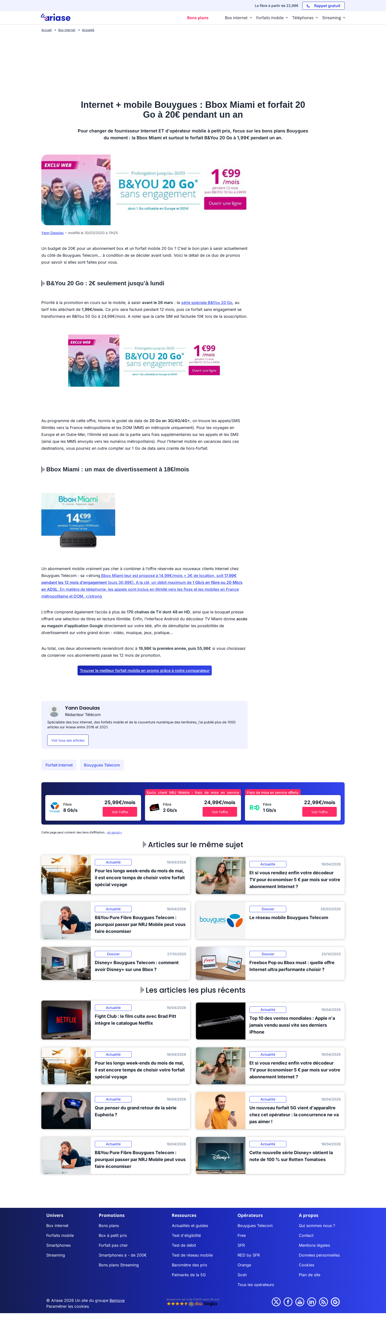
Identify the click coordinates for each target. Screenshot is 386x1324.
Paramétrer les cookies (67, 1306)
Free (242, 1235)
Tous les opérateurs (256, 1284)
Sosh (242, 1274)
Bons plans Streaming (119, 1264)
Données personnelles (319, 1255)
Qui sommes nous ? (317, 1225)
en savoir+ (114, 832)
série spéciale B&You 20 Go (206, 302)
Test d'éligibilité (186, 1235)
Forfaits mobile (60, 1235)
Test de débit (184, 1245)
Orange (244, 1264)
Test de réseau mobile (192, 1255)
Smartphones (58, 1245)
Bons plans (109, 1225)
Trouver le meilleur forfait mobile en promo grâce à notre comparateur (144, 670)
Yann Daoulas (52, 233)
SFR (241, 1245)
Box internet (57, 1225)
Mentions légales (314, 1245)
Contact (306, 1235)
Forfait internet (59, 765)
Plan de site (309, 1274)
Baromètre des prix (189, 1264)
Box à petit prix (113, 1235)
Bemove (117, 1300)
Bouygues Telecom (102, 765)
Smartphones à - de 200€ (123, 1255)
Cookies (306, 1264)
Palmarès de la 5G (189, 1274)
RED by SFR (249, 1255)
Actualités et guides (190, 1225)
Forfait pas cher (113, 1245)
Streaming (55, 1255)
